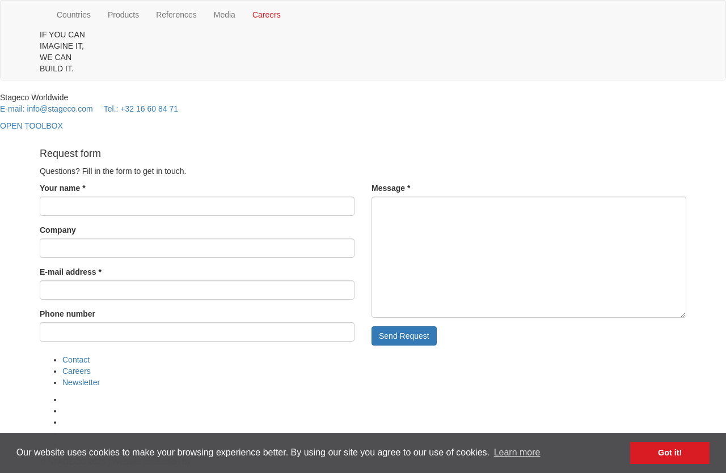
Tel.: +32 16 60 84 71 (141, 108)
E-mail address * (71, 271)
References (176, 14)
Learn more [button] (517, 452)
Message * (391, 188)
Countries (74, 14)
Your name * (63, 188)
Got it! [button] (670, 452)
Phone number (67, 313)
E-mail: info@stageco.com (46, 108)
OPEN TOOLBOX (31, 125)
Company (58, 230)
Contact (76, 359)
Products (123, 14)
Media (224, 14)
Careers (266, 14)
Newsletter (81, 382)
